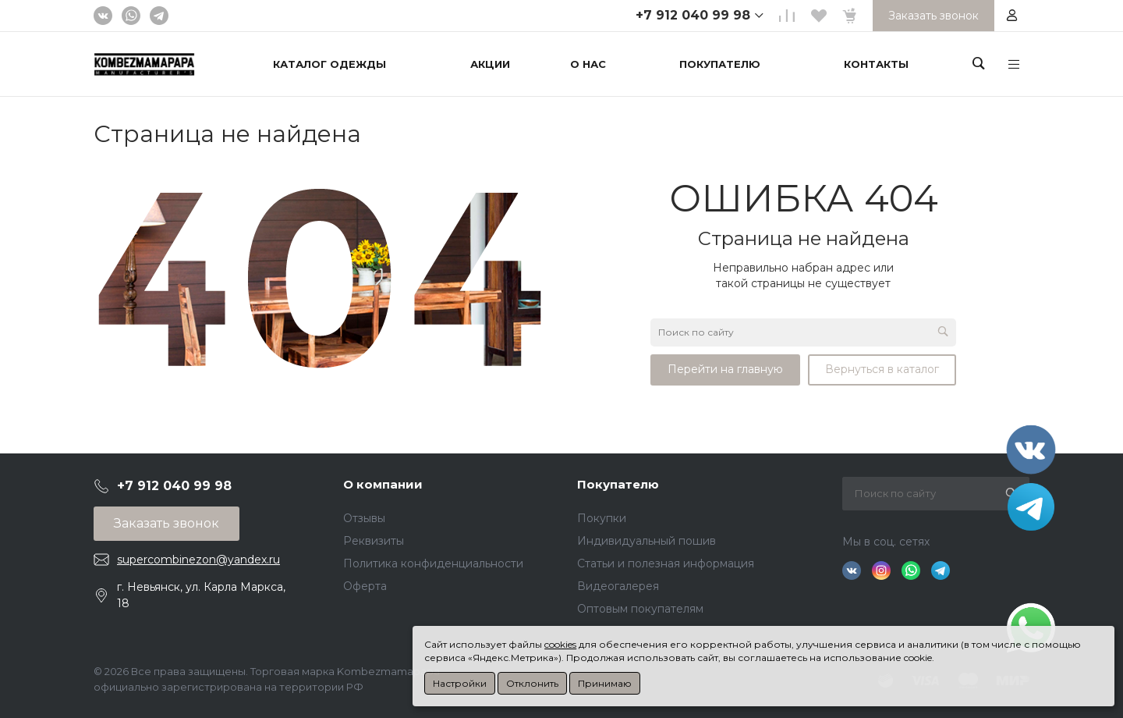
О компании (383, 484)
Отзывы (364, 518)
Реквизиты (373, 541)
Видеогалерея (618, 586)
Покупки (601, 518)
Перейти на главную (725, 369)
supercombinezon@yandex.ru (198, 560)
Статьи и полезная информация (665, 563)
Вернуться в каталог (882, 369)
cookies (560, 644)
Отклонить (532, 683)
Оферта (365, 586)
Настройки (460, 683)
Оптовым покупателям (640, 609)
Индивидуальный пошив (646, 541)
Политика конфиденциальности (433, 563)
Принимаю (605, 683)
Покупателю (618, 484)
